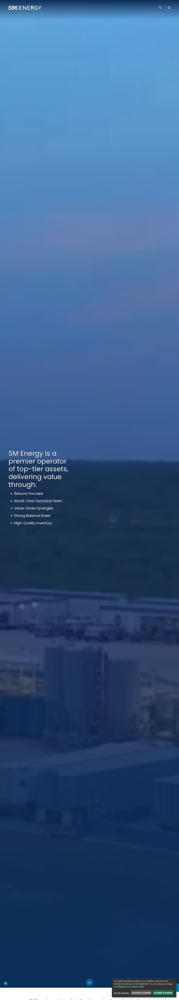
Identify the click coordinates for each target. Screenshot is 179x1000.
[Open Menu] (169, 7)
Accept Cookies (163, 992)
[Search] (160, 7)
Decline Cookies (141, 992)
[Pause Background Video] (5, 983)
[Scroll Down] (89, 982)
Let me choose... (122, 992)
